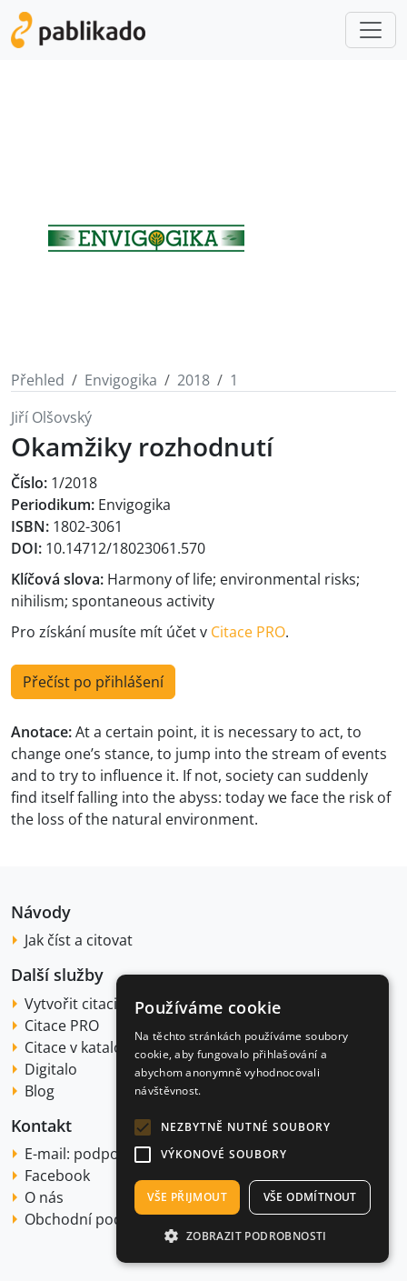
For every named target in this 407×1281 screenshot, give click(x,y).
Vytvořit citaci (71, 1004)
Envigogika (120, 380)
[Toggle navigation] (370, 30)
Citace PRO (248, 632)
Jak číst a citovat (79, 940)
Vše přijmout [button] (187, 1197)
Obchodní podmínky (94, 1219)
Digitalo (51, 1069)
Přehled (38, 380)
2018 (193, 380)
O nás (44, 1197)
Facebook (57, 1176)
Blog (40, 1091)
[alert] (252, 1119)
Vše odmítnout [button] (310, 1197)
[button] (142, 1127)
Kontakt (41, 1125)
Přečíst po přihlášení (93, 682)
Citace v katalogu (82, 1047)
